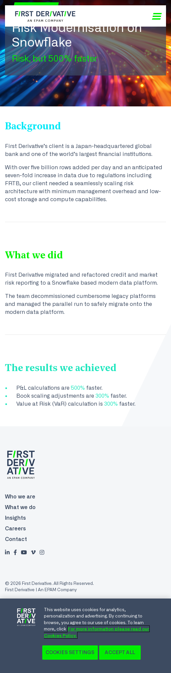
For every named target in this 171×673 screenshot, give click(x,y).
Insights (15, 517)
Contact (16, 539)
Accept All (120, 652)
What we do (20, 507)
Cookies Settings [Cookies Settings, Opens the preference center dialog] (70, 652)
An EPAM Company (57, 589)
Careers (15, 528)
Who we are (20, 496)
